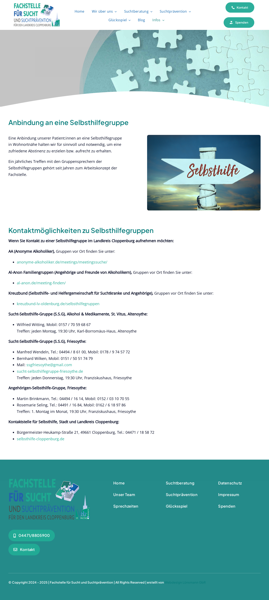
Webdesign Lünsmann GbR (185, 582)
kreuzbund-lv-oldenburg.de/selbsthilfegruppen (58, 303)
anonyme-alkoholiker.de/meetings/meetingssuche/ (62, 262)
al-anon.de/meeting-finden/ (41, 282)
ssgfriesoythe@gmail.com (49, 364)
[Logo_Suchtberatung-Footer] (49, 480)
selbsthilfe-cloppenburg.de (40, 438)
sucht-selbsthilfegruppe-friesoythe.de (50, 371)
